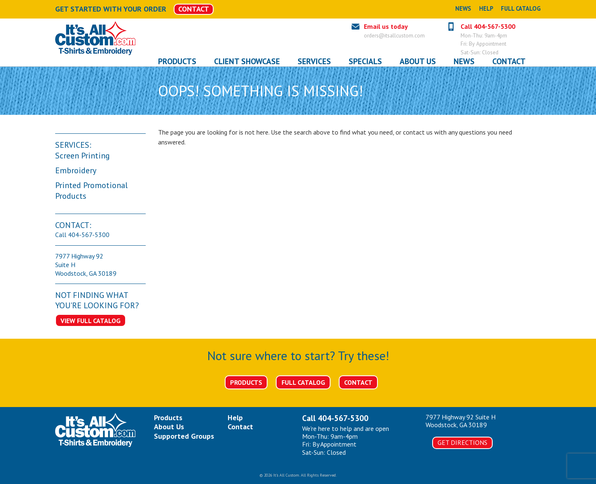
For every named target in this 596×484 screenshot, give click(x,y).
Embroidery (75, 170)
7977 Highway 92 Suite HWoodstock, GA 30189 (461, 421)
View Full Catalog (91, 320)
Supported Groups (184, 436)
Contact (358, 382)
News (463, 8)
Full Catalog (521, 8)
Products (246, 382)
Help (486, 8)
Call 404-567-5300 (488, 26)
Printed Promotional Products (91, 190)
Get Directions (462, 442)
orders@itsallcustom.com (394, 35)
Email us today (386, 26)
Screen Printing (82, 155)
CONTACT (193, 9)
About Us (169, 426)
